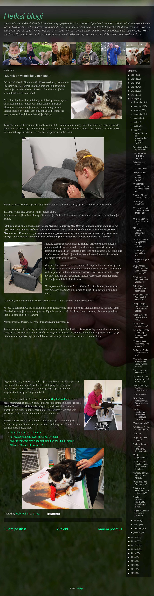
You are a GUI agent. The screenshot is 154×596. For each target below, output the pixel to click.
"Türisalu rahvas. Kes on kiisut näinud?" (140, 475)
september (139, 114)
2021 (133, 95)
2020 (133, 99)
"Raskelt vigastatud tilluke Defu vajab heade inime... (139, 502)
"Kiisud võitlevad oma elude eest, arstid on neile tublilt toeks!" (42, 440)
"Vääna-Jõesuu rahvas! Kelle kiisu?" (140, 317)
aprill (136, 520)
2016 (133, 549)
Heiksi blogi (23, 16)
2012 (133, 565)
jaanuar (137, 532)
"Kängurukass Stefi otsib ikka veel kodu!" (140, 279)
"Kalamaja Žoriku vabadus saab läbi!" (140, 352)
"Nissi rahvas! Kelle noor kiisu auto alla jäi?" (141, 490)
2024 (133, 83)
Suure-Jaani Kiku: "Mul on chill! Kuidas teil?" (141, 297)
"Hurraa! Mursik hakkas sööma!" (27, 445)
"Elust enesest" (140, 394)
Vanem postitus (110, 529)
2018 (133, 541)
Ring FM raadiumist (60, 399)
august (137, 118)
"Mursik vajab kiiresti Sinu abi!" (26, 432)
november (138, 106)
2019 (133, 537)
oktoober (138, 110)
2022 (133, 91)
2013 (133, 561)
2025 (133, 79)
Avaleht (62, 529)
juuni (136, 126)
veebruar (138, 528)
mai (135, 130)
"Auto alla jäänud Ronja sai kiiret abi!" (140, 221)
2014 (133, 557)
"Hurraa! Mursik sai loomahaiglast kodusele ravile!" (140, 138)
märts (136, 524)
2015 (133, 553)
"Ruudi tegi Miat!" (141, 423)
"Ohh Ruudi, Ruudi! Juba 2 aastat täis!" (140, 288)
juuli (136, 122)
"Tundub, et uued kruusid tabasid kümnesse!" (141, 379)
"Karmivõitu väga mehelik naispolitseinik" (140, 387)
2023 (133, 87)
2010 (133, 573)
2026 (133, 75)
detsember (139, 102)
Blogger (80, 588)
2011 (133, 569)
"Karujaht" (137, 434)
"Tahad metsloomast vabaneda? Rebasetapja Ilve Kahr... (139, 414)
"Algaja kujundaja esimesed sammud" (141, 513)
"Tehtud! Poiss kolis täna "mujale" (139, 155)
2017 (133, 545)
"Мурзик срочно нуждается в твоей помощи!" (35, 436)
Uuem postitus (15, 529)
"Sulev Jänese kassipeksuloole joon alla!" (141, 343)
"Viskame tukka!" (140, 169)
